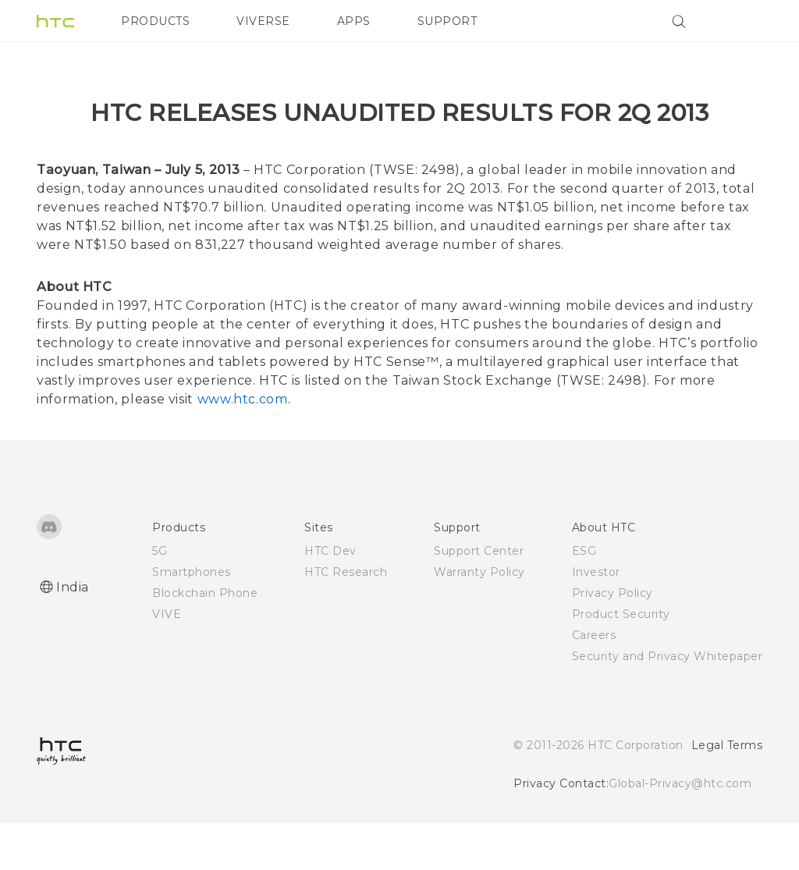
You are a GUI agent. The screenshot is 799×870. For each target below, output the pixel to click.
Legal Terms (727, 792)
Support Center (479, 598)
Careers (594, 682)
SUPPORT (447, 21)
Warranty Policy (479, 619)
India (72, 634)
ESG (584, 598)
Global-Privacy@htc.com (680, 830)
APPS (354, 21)
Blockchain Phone (204, 640)
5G (159, 598)
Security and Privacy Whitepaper (667, 703)
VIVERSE (263, 21)
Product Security (621, 661)
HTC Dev (330, 598)
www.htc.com (242, 446)
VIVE (166, 661)
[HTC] (55, 21)
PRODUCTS (155, 21)
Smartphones (191, 619)
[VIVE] (741, 21)
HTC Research (345, 619)
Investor (596, 619)
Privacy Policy (612, 640)
